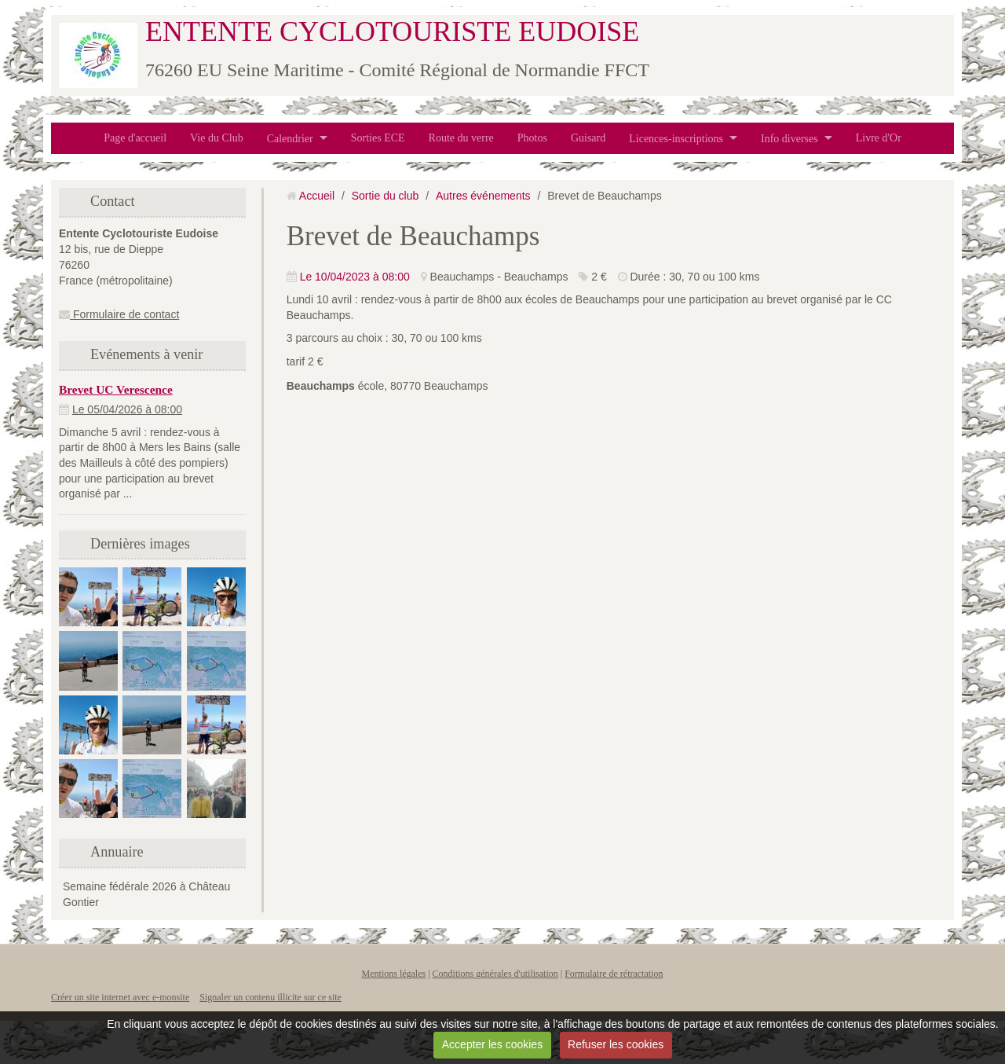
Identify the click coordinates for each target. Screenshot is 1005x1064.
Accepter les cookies (492, 1044)
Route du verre (461, 138)
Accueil (316, 195)
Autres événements (483, 195)
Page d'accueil (135, 138)
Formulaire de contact (119, 314)
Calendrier (290, 138)
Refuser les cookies (615, 1044)
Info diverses (789, 138)
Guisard (588, 138)
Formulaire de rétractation (614, 973)
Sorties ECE (378, 138)
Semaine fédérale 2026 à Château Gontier (146, 894)
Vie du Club (216, 138)
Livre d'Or (878, 138)
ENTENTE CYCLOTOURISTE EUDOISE (392, 31)
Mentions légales (394, 973)
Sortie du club (385, 195)
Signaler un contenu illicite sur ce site (270, 997)
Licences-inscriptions (676, 138)
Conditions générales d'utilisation (495, 973)
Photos (532, 138)
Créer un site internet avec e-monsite (120, 997)
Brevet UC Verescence (116, 389)
